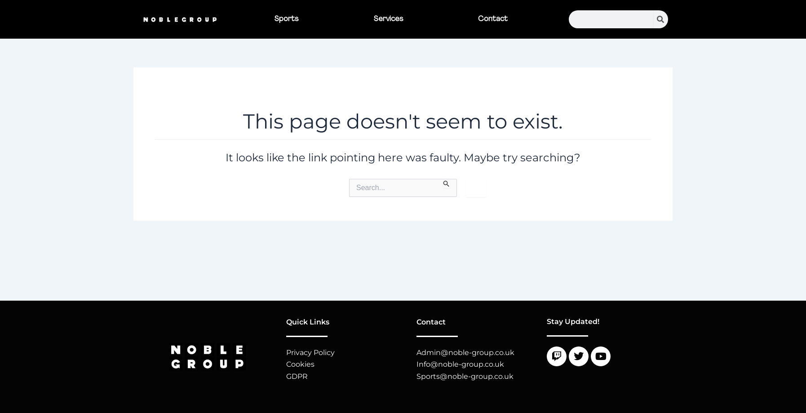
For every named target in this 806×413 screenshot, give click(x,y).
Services (388, 19)
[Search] (660, 19)
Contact (493, 19)
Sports (287, 19)
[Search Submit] (446, 183)
